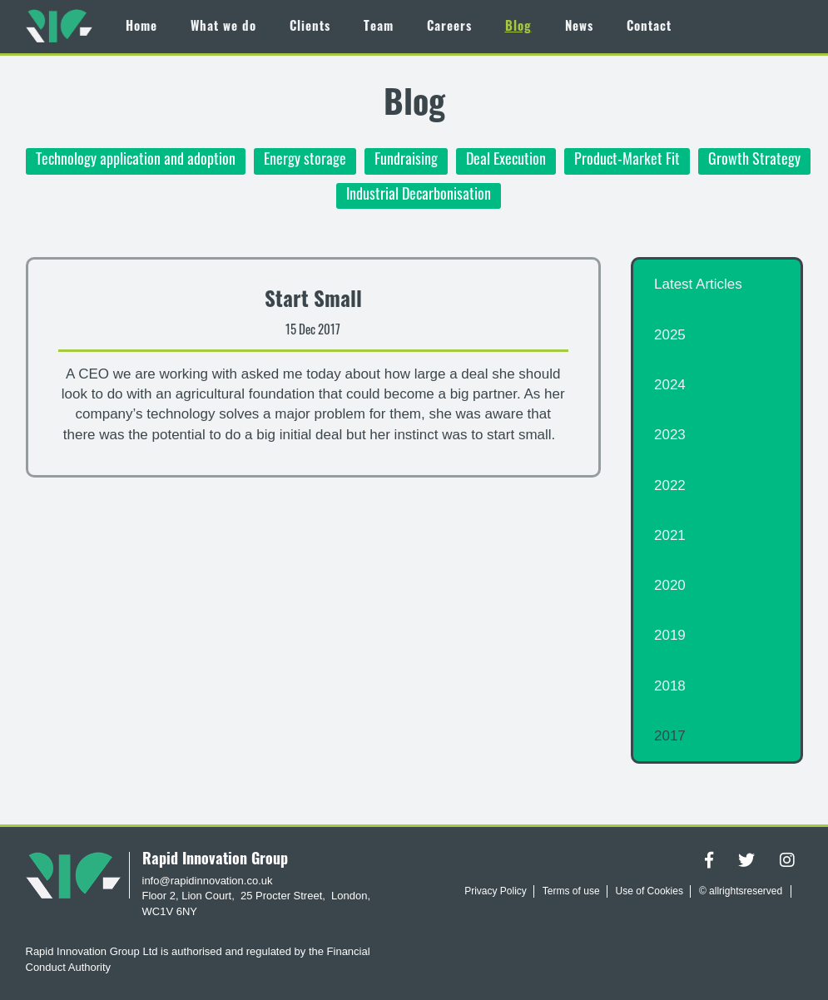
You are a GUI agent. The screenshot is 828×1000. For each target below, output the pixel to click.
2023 (670, 435)
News (579, 28)
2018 (670, 686)
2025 (670, 335)
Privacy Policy (495, 891)
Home (141, 28)
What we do (223, 28)
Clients (310, 28)
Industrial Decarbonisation (418, 196)
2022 (670, 485)
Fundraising (406, 161)
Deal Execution (506, 161)
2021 (670, 535)
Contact (649, 28)
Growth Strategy (754, 161)
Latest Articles (698, 284)
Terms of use (571, 891)
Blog (518, 28)
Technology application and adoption (136, 161)
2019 (670, 635)
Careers (449, 28)
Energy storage (305, 161)
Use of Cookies (649, 891)
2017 (670, 736)
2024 (670, 385)
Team (379, 28)
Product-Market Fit (627, 161)
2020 (670, 585)
